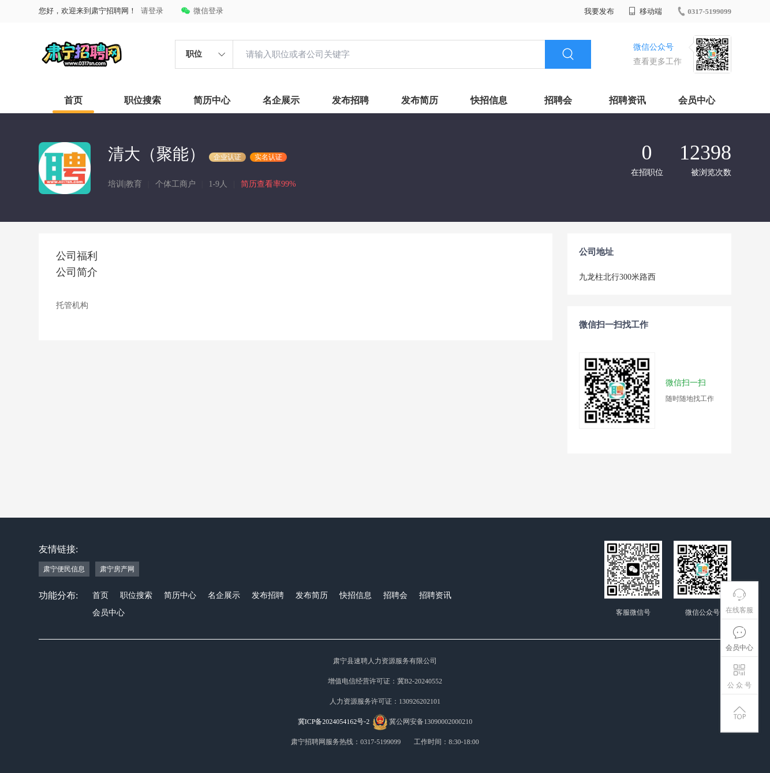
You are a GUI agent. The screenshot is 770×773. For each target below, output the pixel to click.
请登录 (152, 10)
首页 (73, 100)
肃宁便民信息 (64, 569)
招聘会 (558, 100)
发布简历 (419, 100)
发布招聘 (350, 100)
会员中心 (696, 100)
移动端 (645, 11)
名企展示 (281, 100)
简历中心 (211, 100)
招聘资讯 (627, 100)
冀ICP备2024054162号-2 (334, 722)
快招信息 (488, 100)
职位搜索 (142, 100)
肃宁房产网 (117, 569)
